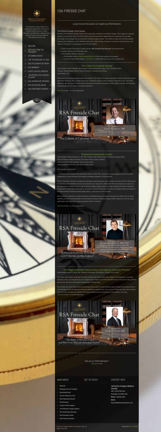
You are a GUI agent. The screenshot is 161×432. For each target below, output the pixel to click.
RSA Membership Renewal (38, 81)
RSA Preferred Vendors (38, 89)
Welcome (32, 46)
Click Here (89, 59)
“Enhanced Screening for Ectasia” (96, 154)
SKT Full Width (133, 426)
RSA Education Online (37, 85)
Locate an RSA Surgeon (38, 71)
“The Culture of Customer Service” (97, 66)
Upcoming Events (35, 56)
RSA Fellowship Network (38, 63)
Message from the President (36, 51)
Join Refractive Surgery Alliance (38, 76)
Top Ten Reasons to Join (38, 60)
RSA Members (33, 67)
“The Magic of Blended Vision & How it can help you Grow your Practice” (96, 270)
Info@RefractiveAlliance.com (87, 56)
